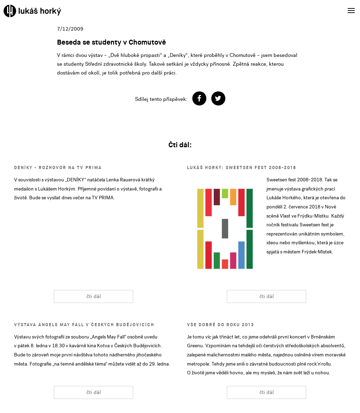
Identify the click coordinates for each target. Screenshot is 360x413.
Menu (348, 6)
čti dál (93, 296)
